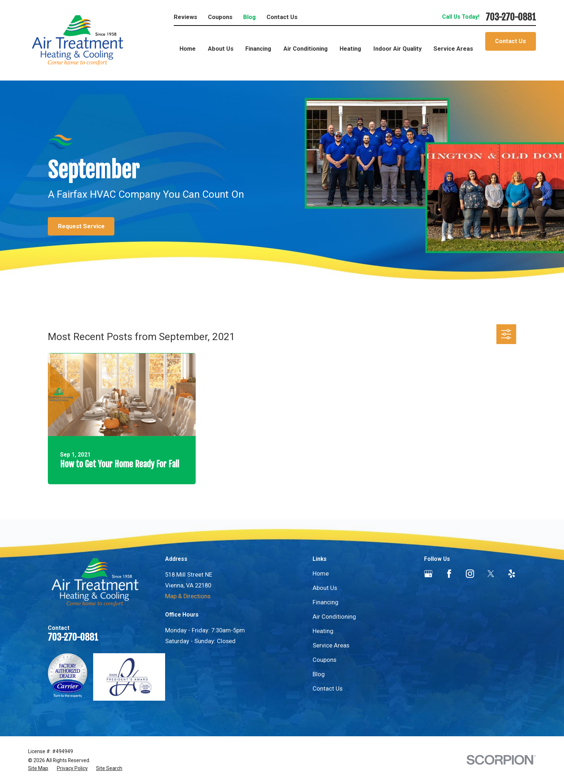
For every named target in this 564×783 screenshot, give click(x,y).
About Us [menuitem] (220, 48)
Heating (323, 631)
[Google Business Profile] (428, 573)
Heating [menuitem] (350, 48)
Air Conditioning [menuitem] (305, 48)
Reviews (185, 17)
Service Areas (331, 645)
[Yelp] (512, 573)
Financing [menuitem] (258, 48)
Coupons (220, 17)
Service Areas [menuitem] (453, 48)
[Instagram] (470, 573)
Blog (249, 17)
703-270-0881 (511, 17)
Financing (325, 602)
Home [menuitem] (187, 48)
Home (321, 573)
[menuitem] (38, 768)
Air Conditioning (334, 616)
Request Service (81, 226)
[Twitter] (491, 573)
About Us (325, 588)
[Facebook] (449, 573)
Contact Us (282, 17)
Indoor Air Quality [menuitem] (397, 48)
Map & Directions (187, 596)
